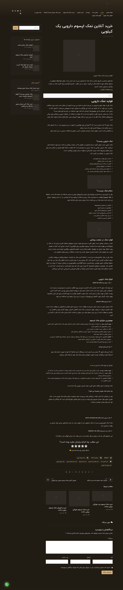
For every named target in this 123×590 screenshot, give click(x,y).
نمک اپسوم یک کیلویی (106, 466)
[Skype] (20, 13)
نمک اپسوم (107, 198)
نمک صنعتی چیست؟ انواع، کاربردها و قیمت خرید (22, 90)
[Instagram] (15, 11)
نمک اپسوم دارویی (81, 458)
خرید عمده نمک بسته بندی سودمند (28, 83)
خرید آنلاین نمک (104, 462)
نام (112, 558)
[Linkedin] (12, 11)
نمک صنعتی (55, 82)
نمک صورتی (103, 392)
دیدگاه (110, 539)
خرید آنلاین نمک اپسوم (94, 462)
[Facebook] (20, 11)
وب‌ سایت (65, 558)
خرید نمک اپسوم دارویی (72, 462)
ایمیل (88, 558)
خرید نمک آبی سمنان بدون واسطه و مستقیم (23, 98)
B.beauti (106, 458)
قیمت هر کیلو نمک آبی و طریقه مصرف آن (23, 63)
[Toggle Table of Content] (109, 96)
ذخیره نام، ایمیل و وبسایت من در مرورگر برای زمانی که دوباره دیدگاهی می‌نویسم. (85, 568)
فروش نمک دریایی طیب (23, 46)
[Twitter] (18, 11)
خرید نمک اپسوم (82, 462)
